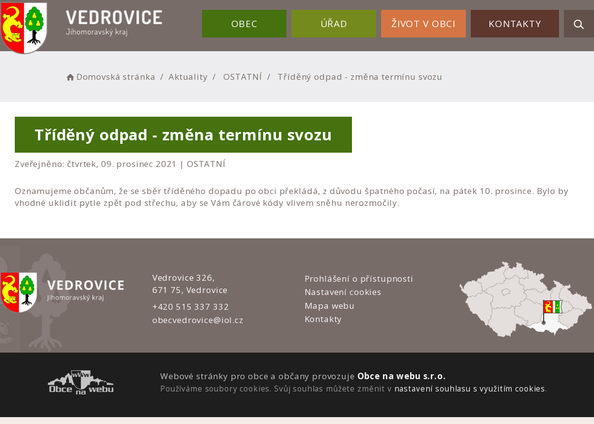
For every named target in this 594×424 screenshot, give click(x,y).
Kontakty (515, 23)
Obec (244, 23)
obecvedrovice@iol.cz (198, 320)
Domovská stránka (110, 76)
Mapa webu (329, 305)
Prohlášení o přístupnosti (358, 278)
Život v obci (423, 23)
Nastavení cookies (342, 291)
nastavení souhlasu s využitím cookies (469, 388)
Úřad (334, 23)
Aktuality (188, 76)
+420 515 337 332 (190, 306)
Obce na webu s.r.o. (401, 376)
